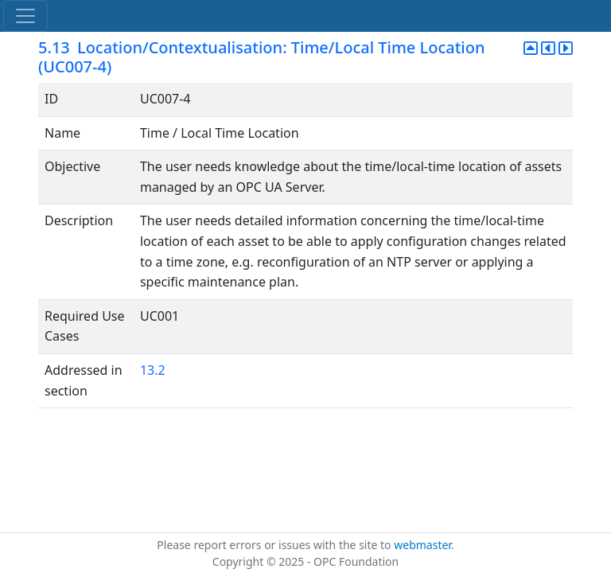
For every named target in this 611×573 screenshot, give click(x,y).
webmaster (422, 544)
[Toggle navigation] (25, 16)
